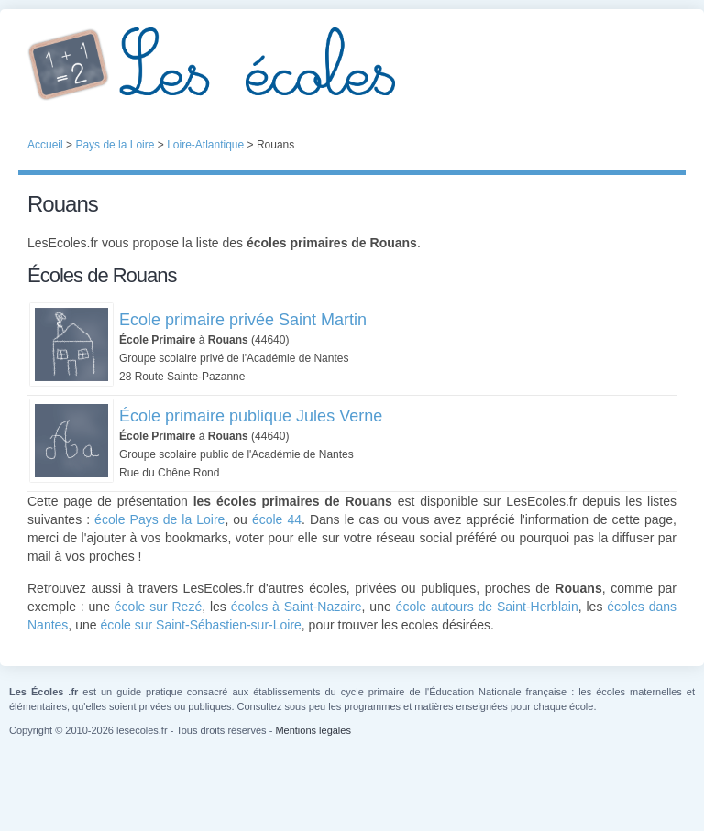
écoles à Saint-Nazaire (296, 606)
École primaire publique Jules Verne (250, 416)
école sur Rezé (158, 606)
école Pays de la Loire (159, 519)
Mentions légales (313, 730)
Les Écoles (352, 64)
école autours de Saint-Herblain (487, 606)
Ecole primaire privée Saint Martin (243, 320)
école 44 (277, 519)
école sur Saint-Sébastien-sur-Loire (200, 625)
